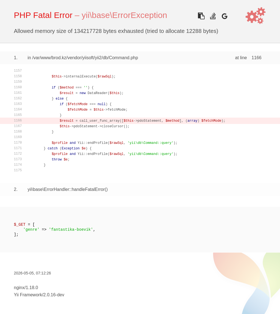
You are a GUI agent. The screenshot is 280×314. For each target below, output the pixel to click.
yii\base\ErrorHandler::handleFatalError (66, 189)
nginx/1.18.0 (26, 287)
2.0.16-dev (53, 294)
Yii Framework (28, 294)
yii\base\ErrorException (124, 15)
